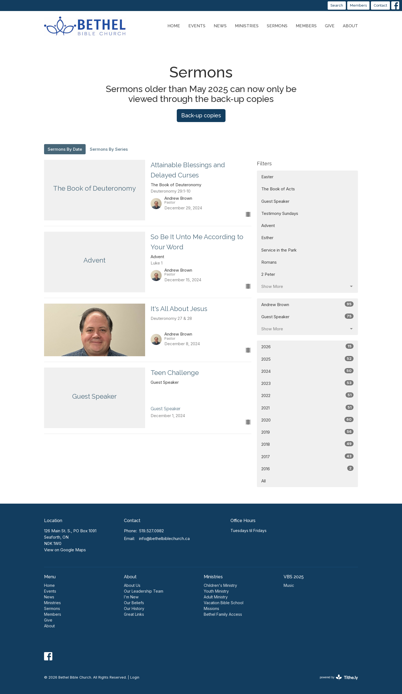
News (220, 25)
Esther (267, 237)
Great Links (134, 614)
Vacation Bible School (223, 602)
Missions (211, 608)
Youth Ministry (216, 591)
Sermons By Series (109, 149)
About (350, 25)
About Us (132, 585)
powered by (339, 677)
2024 (307, 371)
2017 (307, 456)
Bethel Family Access (223, 614)
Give (330, 25)
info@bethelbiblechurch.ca (164, 538)
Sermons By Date (65, 149)
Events (196, 25)
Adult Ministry (216, 597)
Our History (134, 608)
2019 (307, 432)
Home (173, 25)
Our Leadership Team (143, 591)
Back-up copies (201, 115)
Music (289, 585)
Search (336, 5)
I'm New (131, 597)
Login (134, 677)
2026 (307, 346)
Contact (380, 5)
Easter (267, 176)
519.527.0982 (151, 530)
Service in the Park (279, 250)
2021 (307, 408)
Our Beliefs (134, 602)
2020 (307, 420)
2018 (307, 444)
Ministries (247, 25)
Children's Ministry (220, 585)
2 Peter (268, 274)
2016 (307, 468)
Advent (268, 225)
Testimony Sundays (279, 213)
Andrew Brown (307, 304)
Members (358, 5)
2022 (307, 395)
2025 (307, 359)
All (263, 481)
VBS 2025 (294, 576)
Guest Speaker (275, 201)
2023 (307, 383)
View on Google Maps (65, 549)
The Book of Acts (278, 188)
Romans (269, 262)
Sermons (277, 25)
